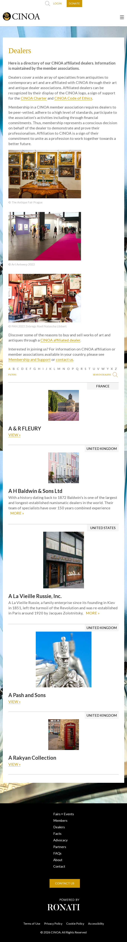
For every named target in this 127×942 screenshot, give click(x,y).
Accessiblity (96, 923)
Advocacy (60, 840)
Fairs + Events (63, 814)
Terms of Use (31, 923)
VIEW (14, 435)
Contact (59, 866)
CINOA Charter (34, 98)
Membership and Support (29, 359)
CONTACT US (64, 883)
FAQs (57, 853)
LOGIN (57, 3)
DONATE (74, 3)
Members (60, 820)
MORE (17, 513)
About (57, 860)
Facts (57, 833)
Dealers (59, 827)
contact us (64, 359)
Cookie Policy (75, 923)
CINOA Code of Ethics (73, 98)
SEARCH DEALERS (105, 374)
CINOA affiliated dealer (60, 340)
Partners (59, 847)
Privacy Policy (53, 923)
